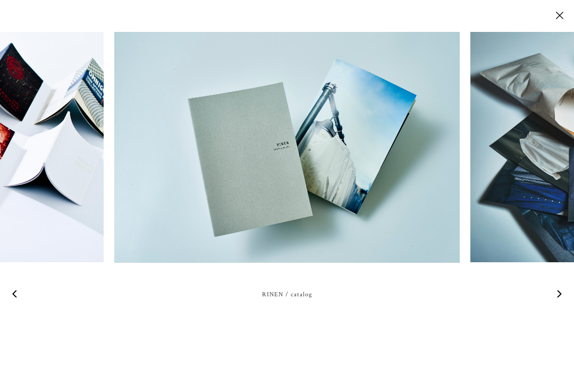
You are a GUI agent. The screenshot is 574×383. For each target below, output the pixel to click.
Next (558, 294)
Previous (16, 294)
